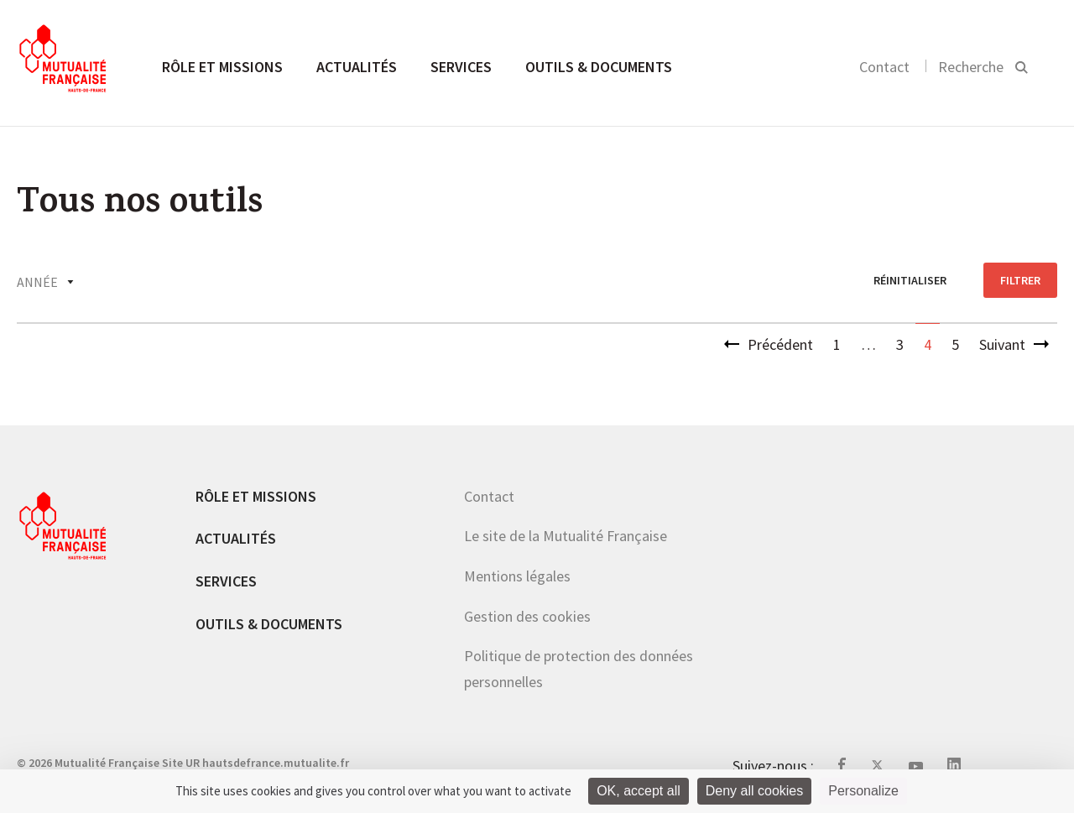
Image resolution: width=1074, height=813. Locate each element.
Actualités (356, 66)
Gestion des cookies (527, 616)
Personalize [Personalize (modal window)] (863, 791)
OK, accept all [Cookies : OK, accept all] (638, 791)
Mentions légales (517, 576)
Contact (884, 66)
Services (461, 66)
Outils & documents (598, 66)
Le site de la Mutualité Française (565, 535)
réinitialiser (909, 280)
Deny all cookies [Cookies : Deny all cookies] (755, 791)
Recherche (971, 66)
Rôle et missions (222, 66)
